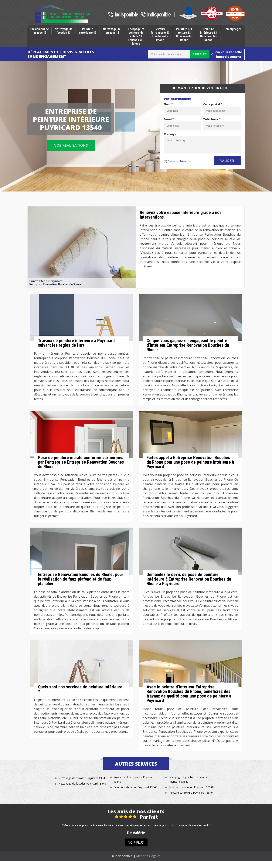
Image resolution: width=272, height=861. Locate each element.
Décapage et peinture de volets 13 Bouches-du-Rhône (136, 36)
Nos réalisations (71, 145)
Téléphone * (212, 119)
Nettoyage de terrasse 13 (112, 30)
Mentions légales (148, 856)
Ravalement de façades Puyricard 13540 (134, 779)
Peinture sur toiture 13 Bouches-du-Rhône (184, 34)
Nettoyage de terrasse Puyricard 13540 (82, 778)
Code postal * (212, 104)
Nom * (168, 104)
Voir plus (136, 842)
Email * (169, 119)
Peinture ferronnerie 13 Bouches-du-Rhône (160, 34)
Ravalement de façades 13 (39, 30)
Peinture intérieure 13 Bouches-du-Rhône (208, 34)
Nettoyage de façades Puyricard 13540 (82, 783)
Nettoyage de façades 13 (64, 30)
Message (170, 134)
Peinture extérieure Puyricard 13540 (135, 787)
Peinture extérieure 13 (88, 30)
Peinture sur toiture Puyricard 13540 (191, 792)
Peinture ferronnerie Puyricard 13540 (191, 787)
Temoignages (233, 29)
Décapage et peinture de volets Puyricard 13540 (188, 779)
